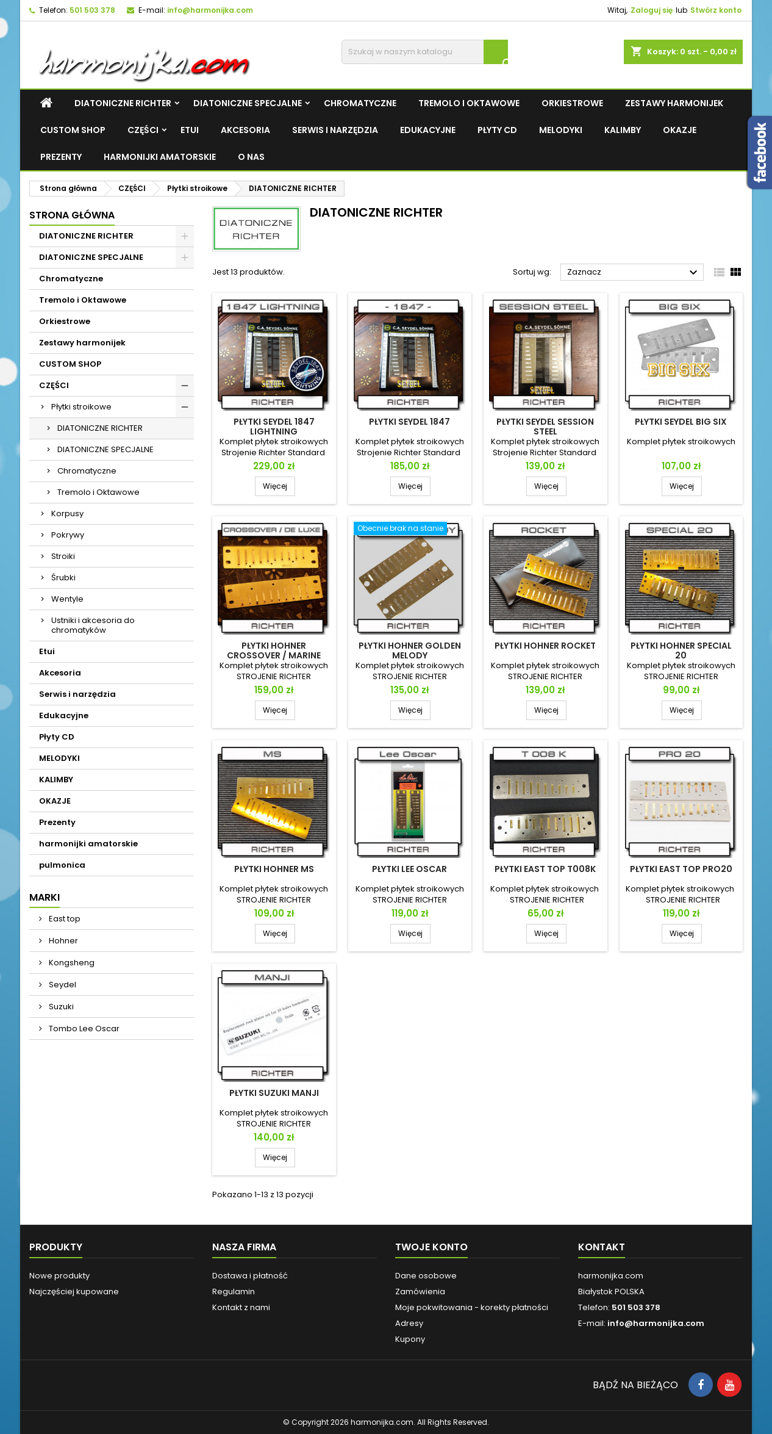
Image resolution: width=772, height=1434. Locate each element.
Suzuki (60, 1006)
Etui (189, 130)
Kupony (410, 1339)
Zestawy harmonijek (674, 103)
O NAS (251, 157)
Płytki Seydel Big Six (681, 422)
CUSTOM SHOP (72, 130)
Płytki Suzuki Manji (274, 1093)
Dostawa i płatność (250, 1275)
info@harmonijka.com (210, 10)
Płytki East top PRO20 (681, 869)
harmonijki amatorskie (160, 157)
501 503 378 (92, 10)
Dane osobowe (426, 1275)
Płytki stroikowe (81, 407)
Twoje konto (431, 1247)
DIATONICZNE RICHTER (122, 103)
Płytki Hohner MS (274, 869)
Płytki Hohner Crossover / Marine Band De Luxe (274, 655)
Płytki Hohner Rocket (545, 646)
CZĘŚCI (143, 130)
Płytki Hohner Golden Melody (410, 650)
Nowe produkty (59, 1275)
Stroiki (63, 556)
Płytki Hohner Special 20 (681, 650)
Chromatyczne (360, 103)
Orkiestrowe (572, 103)
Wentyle (67, 599)
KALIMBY (622, 130)
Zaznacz (634, 272)
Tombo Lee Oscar (83, 1028)
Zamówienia (420, 1291)
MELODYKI (560, 130)
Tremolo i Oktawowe (469, 103)
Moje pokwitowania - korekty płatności (471, 1307)
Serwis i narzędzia (335, 130)
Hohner (62, 940)
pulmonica (62, 865)
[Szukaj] (424, 52)
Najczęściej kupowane (74, 1291)
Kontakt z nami (241, 1307)
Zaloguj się (652, 10)
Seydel (61, 984)
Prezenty (61, 157)
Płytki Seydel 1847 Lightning (274, 427)
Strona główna (72, 215)
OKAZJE (679, 130)
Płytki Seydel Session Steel (545, 427)
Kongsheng (71, 962)
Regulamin (233, 1291)
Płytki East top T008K (545, 869)
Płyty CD (497, 130)
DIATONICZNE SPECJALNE (247, 103)
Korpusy (67, 513)
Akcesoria (245, 130)
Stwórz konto (716, 10)
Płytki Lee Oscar (409, 869)
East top (63, 918)
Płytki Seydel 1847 (409, 422)
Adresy (409, 1323)
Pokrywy (67, 535)
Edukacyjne (428, 130)
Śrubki (63, 577)
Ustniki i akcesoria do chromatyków (93, 625)
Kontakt (601, 1247)
